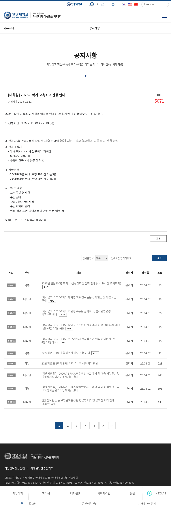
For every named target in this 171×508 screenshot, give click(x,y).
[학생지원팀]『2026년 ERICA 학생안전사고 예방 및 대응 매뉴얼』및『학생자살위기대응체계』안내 (80, 375)
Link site (149, 4)
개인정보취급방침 (14, 468)
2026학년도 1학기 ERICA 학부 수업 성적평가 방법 (70, 363)
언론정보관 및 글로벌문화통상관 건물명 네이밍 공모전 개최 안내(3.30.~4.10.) (78, 402)
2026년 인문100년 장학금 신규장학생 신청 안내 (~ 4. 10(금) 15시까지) (81, 283)
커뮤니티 (9, 28)
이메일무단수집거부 (41, 468)
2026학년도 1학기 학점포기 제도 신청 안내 (66, 353)
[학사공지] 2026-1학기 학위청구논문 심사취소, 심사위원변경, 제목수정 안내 (77, 312)
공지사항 (94, 28)
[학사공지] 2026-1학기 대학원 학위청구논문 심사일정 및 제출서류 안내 (79, 299)
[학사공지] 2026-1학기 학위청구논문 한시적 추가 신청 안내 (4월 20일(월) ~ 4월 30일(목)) (81, 326)
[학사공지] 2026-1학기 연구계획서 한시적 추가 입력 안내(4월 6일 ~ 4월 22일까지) (80, 340)
